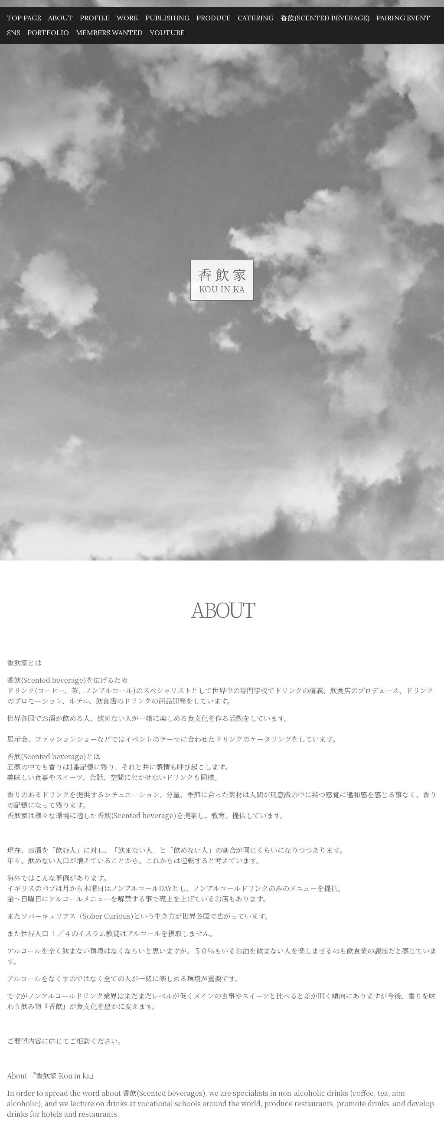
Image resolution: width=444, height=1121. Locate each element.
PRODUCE (213, 17)
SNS (13, 32)
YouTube (167, 32)
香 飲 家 (222, 274)
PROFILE (95, 17)
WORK (127, 17)
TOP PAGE (24, 17)
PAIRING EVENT (403, 17)
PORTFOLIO (48, 32)
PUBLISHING (167, 17)
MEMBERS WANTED (109, 32)
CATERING (256, 17)
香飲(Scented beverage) (325, 17)
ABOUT (60, 17)
